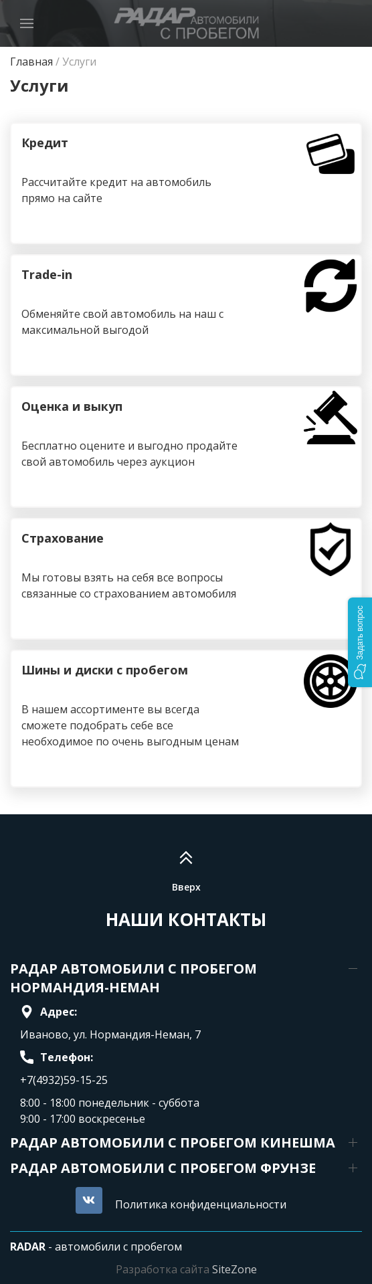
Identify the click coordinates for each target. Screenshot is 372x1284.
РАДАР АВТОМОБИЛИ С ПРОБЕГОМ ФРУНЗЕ (163, 1168)
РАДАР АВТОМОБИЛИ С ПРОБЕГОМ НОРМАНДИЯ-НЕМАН (133, 977)
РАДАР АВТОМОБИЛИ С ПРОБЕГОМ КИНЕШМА (172, 1142)
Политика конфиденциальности (200, 1204)
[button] (360, 642)
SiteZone (234, 1269)
